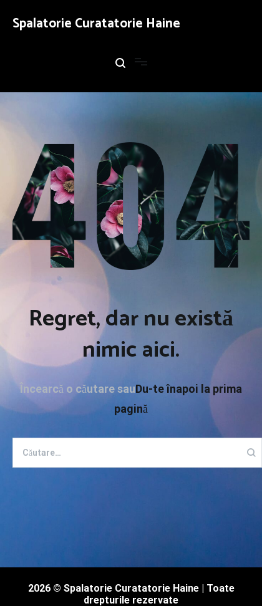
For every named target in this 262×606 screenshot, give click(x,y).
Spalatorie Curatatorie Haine (96, 23)
